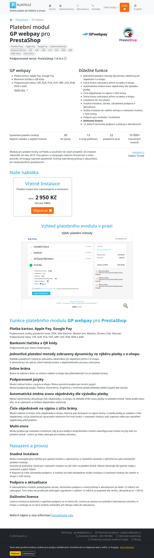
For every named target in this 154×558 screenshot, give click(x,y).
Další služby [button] (110, 7)
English (138, 7)
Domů (52, 7)
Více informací (127, 547)
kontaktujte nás (62, 515)
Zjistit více (21, 90)
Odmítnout (28, 553)
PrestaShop (22, 19)
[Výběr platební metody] (74, 307)
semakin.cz (138, 152)
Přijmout (15, 553)
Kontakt (96, 7)
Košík (124, 7)
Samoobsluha (66, 7)
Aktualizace (83, 7)
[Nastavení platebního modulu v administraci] (80, 307)
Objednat (42, 210)
